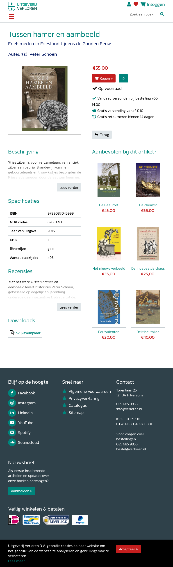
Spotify (19, 433)
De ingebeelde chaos (148, 268)
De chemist (148, 205)
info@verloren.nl (129, 408)
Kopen (102, 78)
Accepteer (127, 549)
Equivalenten (108, 331)
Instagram (22, 403)
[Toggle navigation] (11, 17)
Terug (102, 134)
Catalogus (74, 405)
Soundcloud (23, 442)
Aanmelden (20, 491)
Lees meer (16, 561)
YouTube (20, 423)
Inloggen (156, 4)
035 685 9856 (127, 404)
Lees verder (69, 187)
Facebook (21, 393)
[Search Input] (147, 14)
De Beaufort (108, 205)
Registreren (129, 4)
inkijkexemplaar (27, 333)
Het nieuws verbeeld (109, 268)
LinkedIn (20, 413)
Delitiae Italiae (148, 331)
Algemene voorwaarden (86, 391)
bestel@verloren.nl (131, 449)
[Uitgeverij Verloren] (22, 6)
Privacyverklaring (81, 398)
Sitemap (73, 413)
